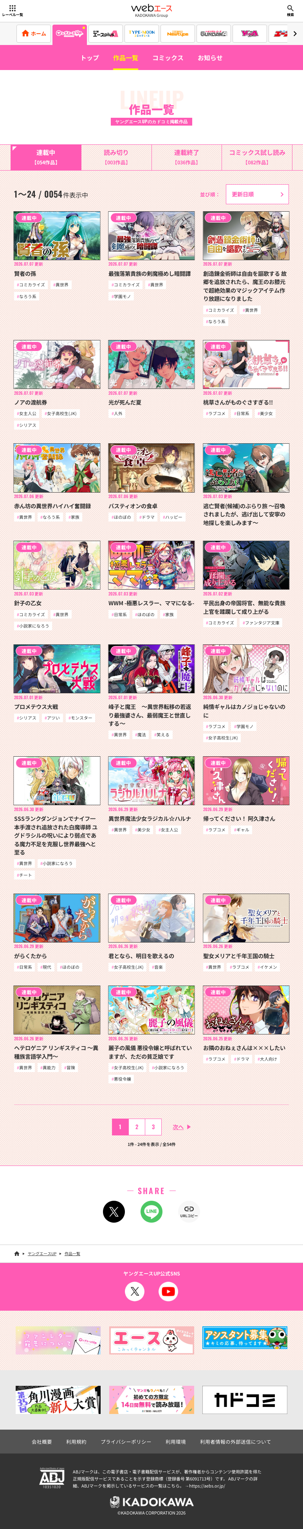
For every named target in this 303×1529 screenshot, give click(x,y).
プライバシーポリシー (126, 1441)
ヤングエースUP (42, 1253)
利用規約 (76, 1441)
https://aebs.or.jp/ (207, 1485)
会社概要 (42, 1441)
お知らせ (210, 57)
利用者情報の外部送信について (235, 1441)
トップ (89, 57)
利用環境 (176, 1441)
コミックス (168, 57)
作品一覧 (125, 57)
